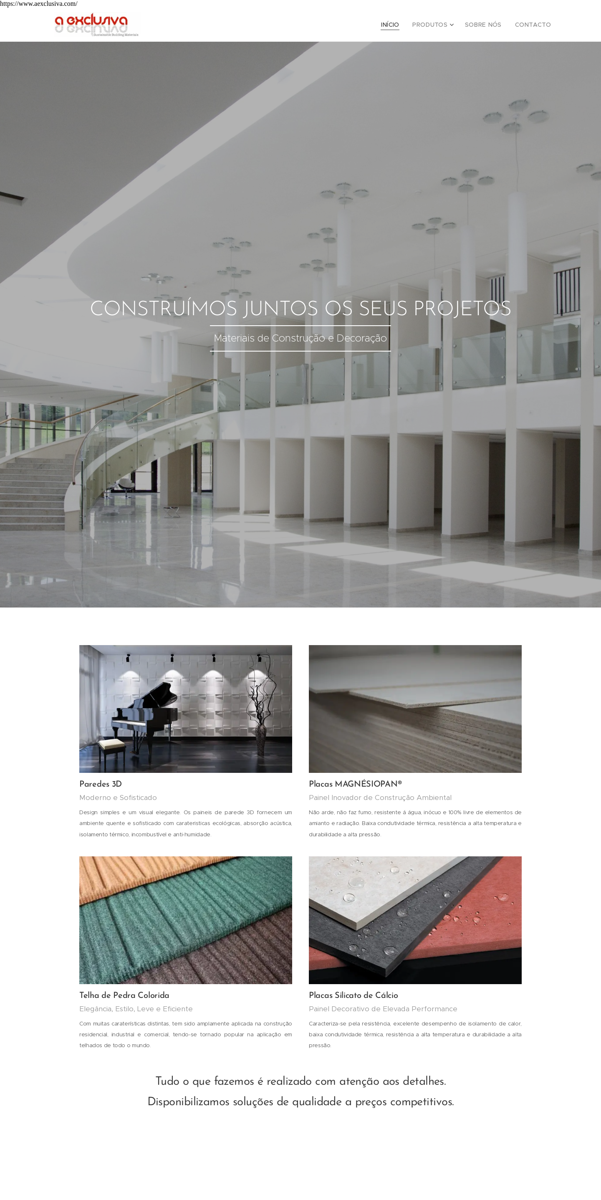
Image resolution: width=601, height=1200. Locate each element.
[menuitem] (402, 24)
